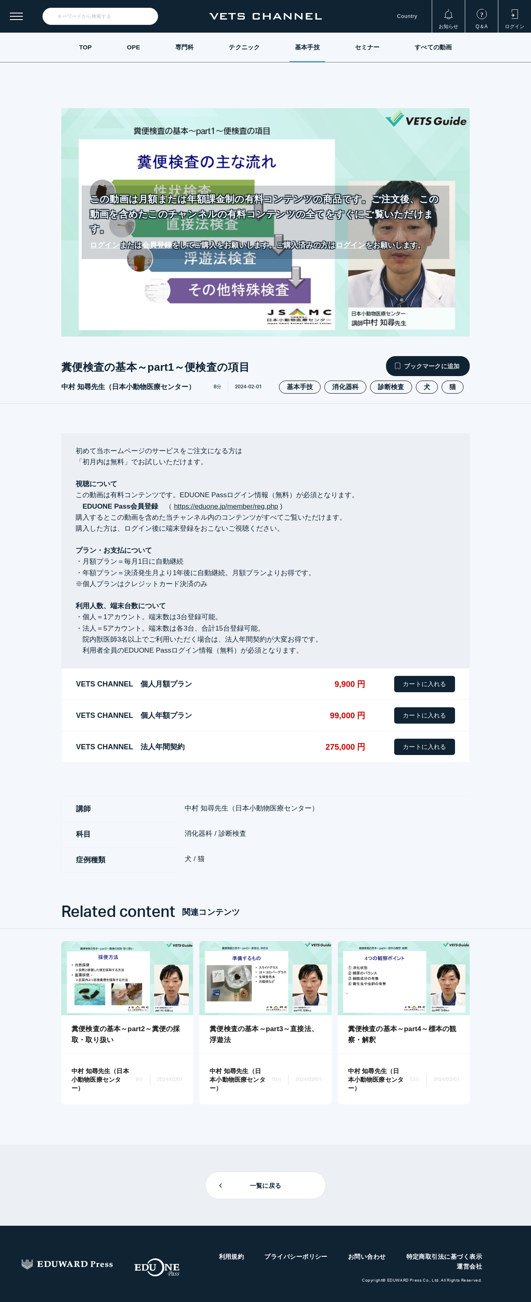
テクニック (244, 47)
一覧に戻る (265, 1185)
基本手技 (307, 47)
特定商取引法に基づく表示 (444, 1256)
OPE (133, 47)
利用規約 (231, 1256)
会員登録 (157, 245)
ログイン (105, 245)
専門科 (184, 47)
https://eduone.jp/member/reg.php (226, 506)
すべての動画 (433, 47)
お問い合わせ (367, 1256)
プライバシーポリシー (296, 1256)
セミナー (367, 47)
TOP (85, 47)
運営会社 (469, 1266)
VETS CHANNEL (266, 16)
